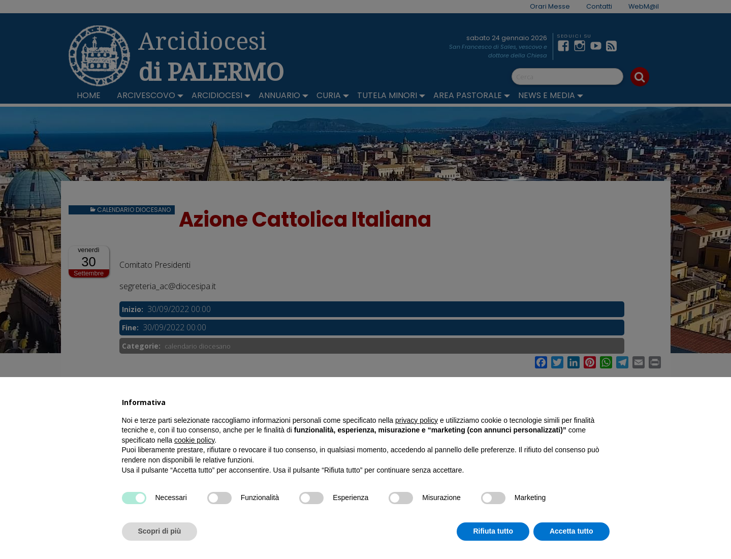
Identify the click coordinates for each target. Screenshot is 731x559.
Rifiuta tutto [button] (493, 531)
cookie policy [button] (194, 440)
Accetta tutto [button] (571, 531)
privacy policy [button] (416, 420)
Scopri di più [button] (159, 531)
